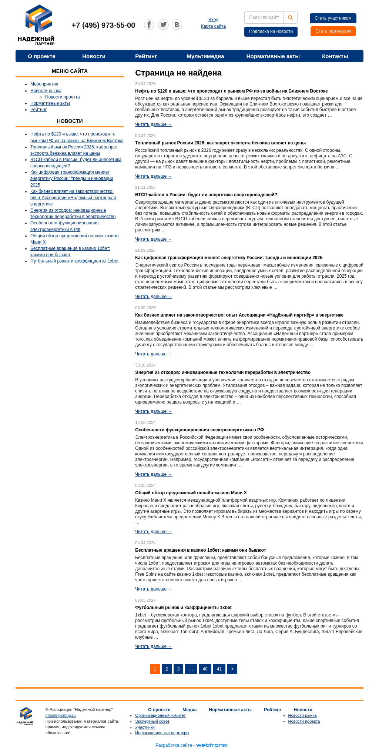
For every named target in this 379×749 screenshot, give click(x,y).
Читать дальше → (153, 124)
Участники (145, 727)
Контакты (335, 56)
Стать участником (333, 18)
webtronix (211, 745)
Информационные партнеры (162, 732)
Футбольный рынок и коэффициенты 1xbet (74, 261)
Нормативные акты (273, 56)
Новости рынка (45, 90)
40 (204, 669)
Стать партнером (333, 31)
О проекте (42, 56)
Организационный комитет (160, 715)
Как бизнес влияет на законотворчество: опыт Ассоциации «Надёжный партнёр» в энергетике (73, 198)
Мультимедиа (205, 56)
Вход (213, 19)
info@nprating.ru (61, 715)
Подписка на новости (271, 31)
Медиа (189, 709)
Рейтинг (146, 56)
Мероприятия (44, 84)
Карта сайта (213, 26)
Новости (93, 56)
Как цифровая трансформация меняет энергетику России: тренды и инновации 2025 (71, 178)
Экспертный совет (152, 721)
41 (219, 669)
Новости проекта (62, 97)
